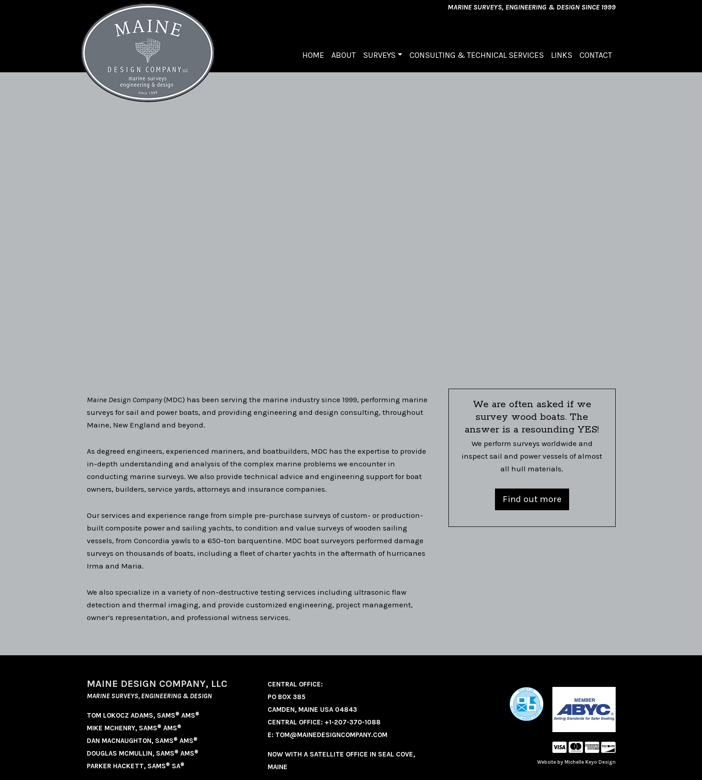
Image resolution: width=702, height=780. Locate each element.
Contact (596, 55)
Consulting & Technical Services (477, 55)
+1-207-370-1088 (353, 722)
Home (313, 55)
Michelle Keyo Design (590, 762)
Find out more (532, 499)
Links (561, 55)
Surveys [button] (379, 55)
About (343, 55)
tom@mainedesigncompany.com (331, 735)
